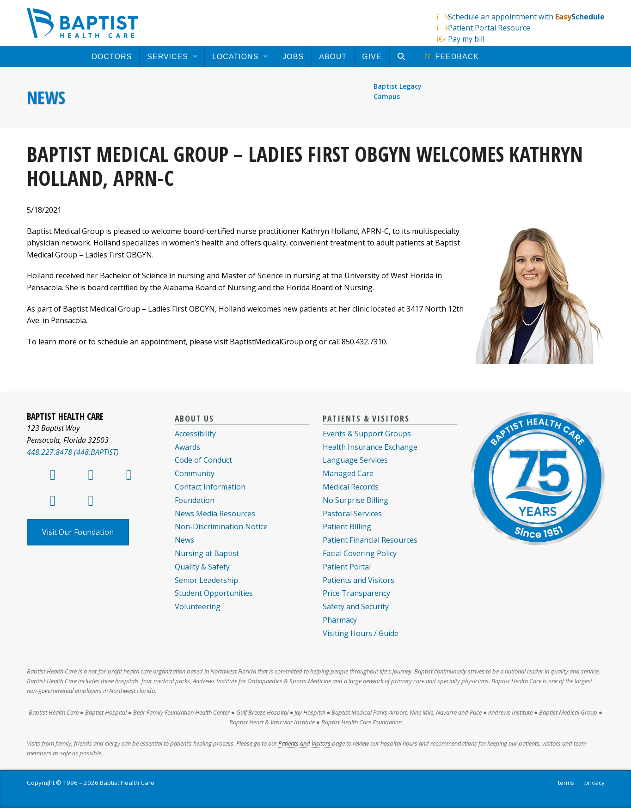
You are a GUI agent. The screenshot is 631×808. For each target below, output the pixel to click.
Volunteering (198, 606)
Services (167, 56)
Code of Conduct (203, 460)
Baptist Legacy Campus (398, 91)
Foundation (194, 500)
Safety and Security (356, 606)
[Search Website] (403, 56)
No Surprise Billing (355, 500)
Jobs (293, 57)
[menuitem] (112, 56)
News (46, 97)
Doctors (112, 56)
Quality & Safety (202, 567)
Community (194, 473)
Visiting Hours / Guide (360, 633)
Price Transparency (356, 593)
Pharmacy (340, 620)
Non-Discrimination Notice (221, 526)
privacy (594, 782)
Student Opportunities (214, 593)
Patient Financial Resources (370, 540)
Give (371, 57)
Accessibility (195, 433)
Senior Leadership (206, 580)
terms (566, 782)
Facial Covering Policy (360, 553)
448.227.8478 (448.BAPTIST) (73, 452)
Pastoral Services (352, 513)
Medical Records (351, 487)
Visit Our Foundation (78, 532)
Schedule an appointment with (526, 17)
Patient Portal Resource (489, 28)
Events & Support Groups (367, 433)
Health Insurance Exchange (370, 447)
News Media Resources (215, 513)
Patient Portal (347, 567)
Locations (235, 56)
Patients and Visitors (358, 580)
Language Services (355, 460)
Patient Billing (347, 526)
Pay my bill (466, 39)
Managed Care (348, 473)
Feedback (451, 57)
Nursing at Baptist (207, 553)
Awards (187, 447)
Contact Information (210, 487)
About (333, 57)
